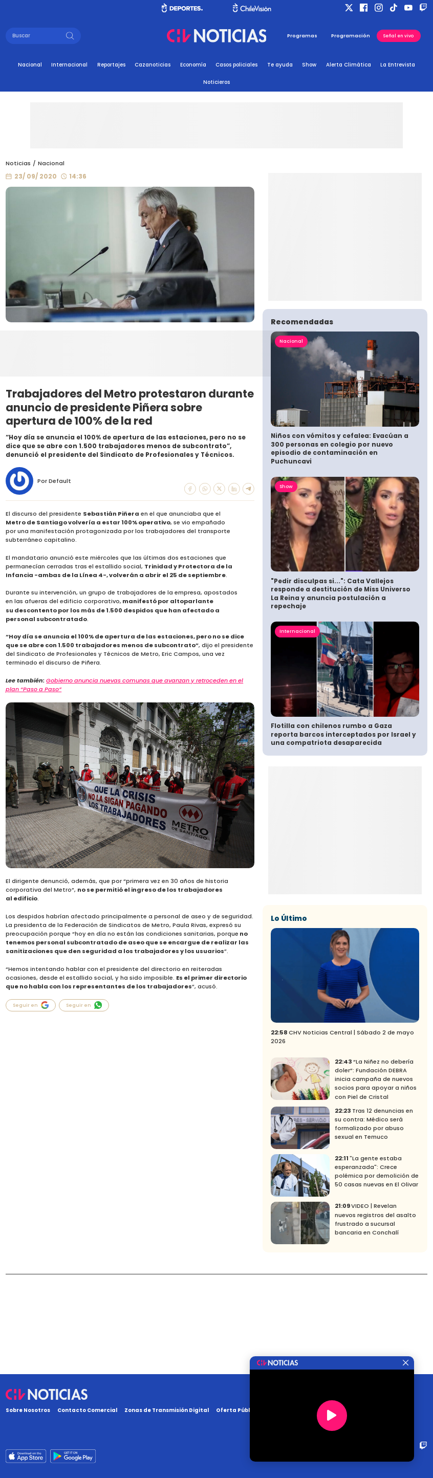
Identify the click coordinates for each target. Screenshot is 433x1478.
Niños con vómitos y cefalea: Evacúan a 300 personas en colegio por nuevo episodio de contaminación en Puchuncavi (339, 549)
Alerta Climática (348, 64)
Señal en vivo (398, 36)
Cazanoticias (152, 64)
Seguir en (31, 1005)
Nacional (30, 64)
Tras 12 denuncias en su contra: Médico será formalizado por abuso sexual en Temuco (374, 1224)
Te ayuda (280, 64)
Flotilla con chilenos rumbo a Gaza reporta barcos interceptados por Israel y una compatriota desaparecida (343, 834)
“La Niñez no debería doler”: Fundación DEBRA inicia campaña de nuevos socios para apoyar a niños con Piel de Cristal (376, 1179)
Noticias (18, 163)
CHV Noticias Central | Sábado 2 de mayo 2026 (342, 1136)
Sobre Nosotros (28, 1410)
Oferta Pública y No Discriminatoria (267, 1410)
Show (309, 64)
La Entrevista (397, 64)
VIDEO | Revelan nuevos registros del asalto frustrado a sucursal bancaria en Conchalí (375, 1319)
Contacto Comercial (87, 1410)
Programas (302, 35)
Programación (350, 35)
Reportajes (111, 64)
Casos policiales (236, 64)
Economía (193, 64)
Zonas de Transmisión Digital (166, 1410)
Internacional (69, 64)
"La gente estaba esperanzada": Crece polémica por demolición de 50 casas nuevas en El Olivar (377, 1271)
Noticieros (216, 82)
